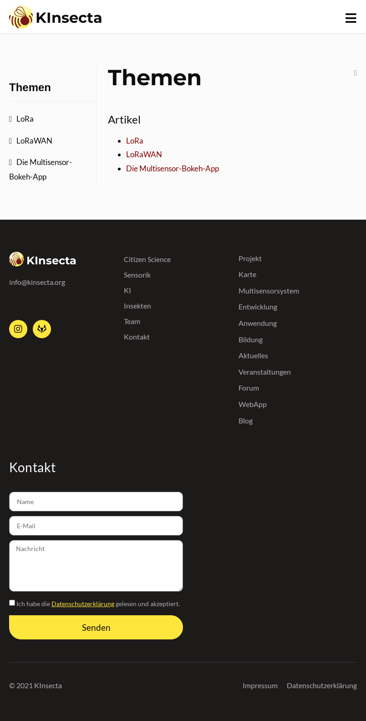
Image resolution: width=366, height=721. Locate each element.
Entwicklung (258, 306)
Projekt (250, 258)
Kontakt (137, 336)
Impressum (260, 685)
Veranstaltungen (265, 371)
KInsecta (69, 17)
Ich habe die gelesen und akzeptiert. (98, 604)
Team (132, 321)
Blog (246, 420)
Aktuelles (253, 355)
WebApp (253, 404)
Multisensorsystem (269, 290)
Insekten (137, 305)
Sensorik (137, 274)
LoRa (25, 119)
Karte (247, 274)
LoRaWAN (34, 140)
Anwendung (258, 323)
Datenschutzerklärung (82, 604)
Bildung (251, 339)
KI (127, 290)
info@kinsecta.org (37, 282)
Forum (249, 387)
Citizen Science (147, 259)
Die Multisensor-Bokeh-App (40, 169)
